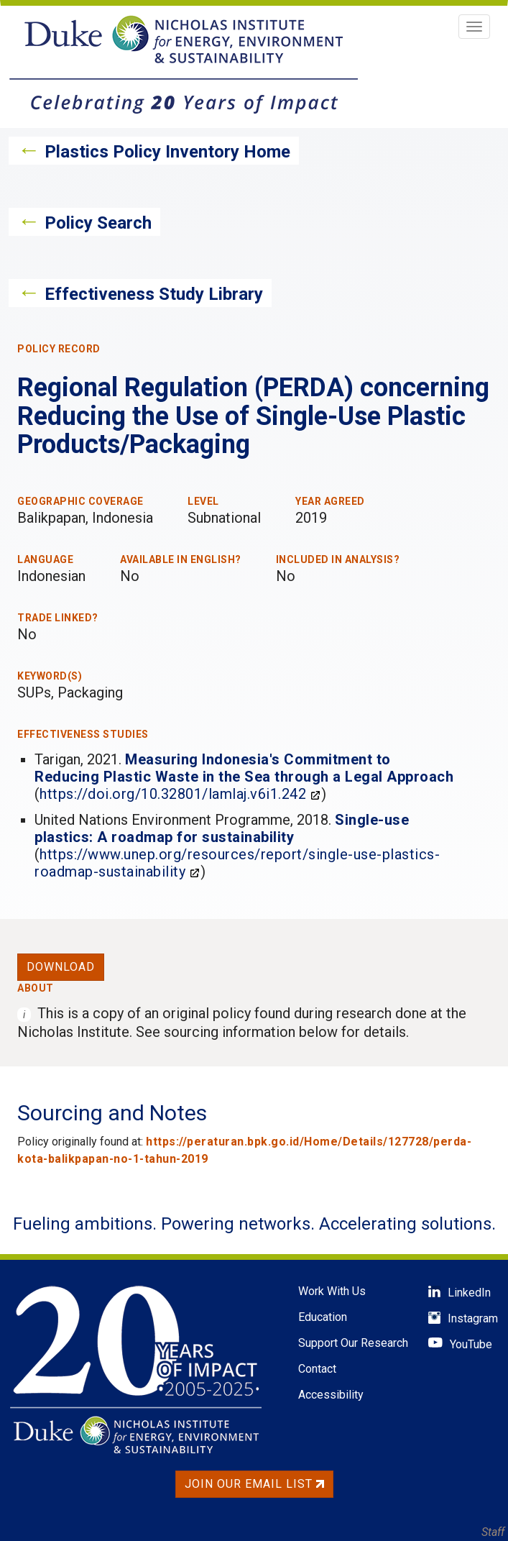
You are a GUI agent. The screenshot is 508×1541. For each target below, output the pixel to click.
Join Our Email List (254, 1484)
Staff (492, 1532)
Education (322, 1317)
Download (61, 967)
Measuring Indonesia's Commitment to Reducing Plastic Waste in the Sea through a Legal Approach (243, 768)
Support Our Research (353, 1343)
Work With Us (332, 1291)
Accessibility (331, 1394)
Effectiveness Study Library (154, 294)
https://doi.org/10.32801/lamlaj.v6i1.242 (173, 793)
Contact (317, 1369)
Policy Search (98, 223)
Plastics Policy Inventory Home (167, 152)
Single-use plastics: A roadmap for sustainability (221, 828)
